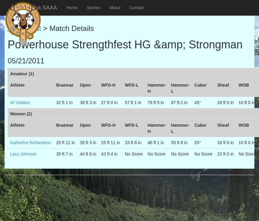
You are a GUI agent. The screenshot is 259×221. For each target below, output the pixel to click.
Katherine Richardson (30, 142)
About (115, 7)
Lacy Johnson (23, 154)
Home (72, 7)
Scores (93, 7)
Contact (137, 7)
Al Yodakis (20, 102)
